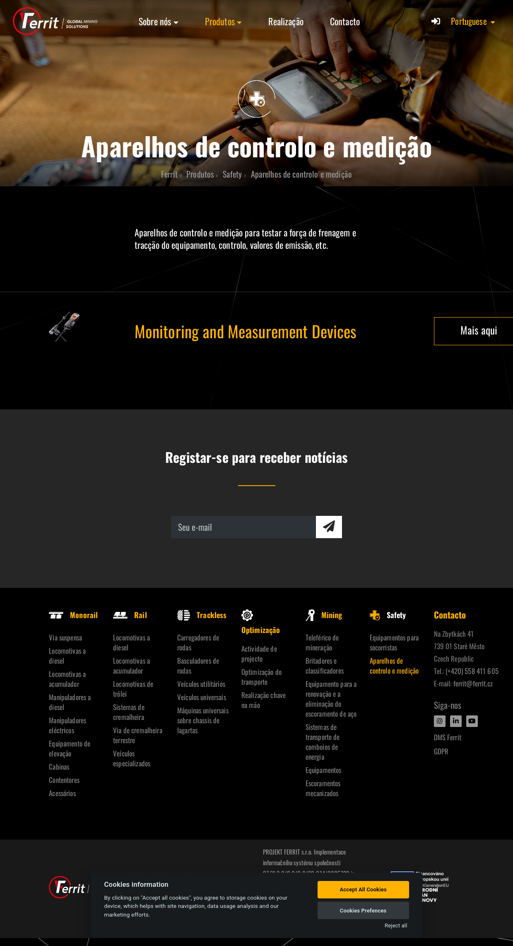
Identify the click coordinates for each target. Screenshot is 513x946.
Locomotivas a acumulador (67, 679)
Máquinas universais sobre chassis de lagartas (203, 720)
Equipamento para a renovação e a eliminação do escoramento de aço (331, 699)
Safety (388, 614)
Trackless (201, 614)
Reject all (396, 925)
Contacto (345, 21)
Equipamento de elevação (69, 748)
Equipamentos (324, 770)
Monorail (73, 614)
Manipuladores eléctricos (67, 725)
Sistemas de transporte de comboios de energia (323, 742)
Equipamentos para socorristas (394, 642)
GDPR (441, 751)
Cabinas (59, 766)
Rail (130, 614)
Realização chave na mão (263, 700)
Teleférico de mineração (322, 642)
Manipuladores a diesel (70, 702)
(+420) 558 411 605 (472, 671)
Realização (285, 21)
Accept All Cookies (363, 889)
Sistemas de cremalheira (129, 712)
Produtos (220, 21)
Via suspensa (65, 637)
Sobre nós (155, 21)
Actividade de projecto (259, 653)
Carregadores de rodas (198, 642)
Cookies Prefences (363, 910)
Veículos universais (201, 697)
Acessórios (62, 793)
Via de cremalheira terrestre (137, 735)
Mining (324, 614)
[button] (473, 21)
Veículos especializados (131, 758)
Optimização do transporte (261, 677)
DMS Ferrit (447, 737)
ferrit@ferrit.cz (473, 683)
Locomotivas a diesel (67, 655)
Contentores (64, 780)
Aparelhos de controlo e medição (394, 665)
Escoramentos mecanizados (323, 788)
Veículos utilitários (201, 684)
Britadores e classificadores (325, 665)
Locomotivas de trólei (133, 689)
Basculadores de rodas (198, 665)
